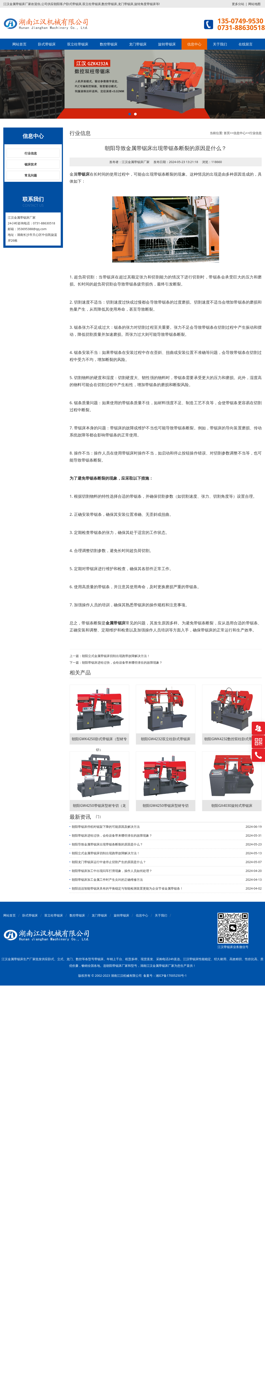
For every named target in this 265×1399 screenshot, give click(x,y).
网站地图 (254, 4)
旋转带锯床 (167, 44)
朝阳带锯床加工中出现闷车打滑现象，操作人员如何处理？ (112, 871)
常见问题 (31, 175)
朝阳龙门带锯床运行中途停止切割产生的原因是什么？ (109, 862)
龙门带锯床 (138, 44)
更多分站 (238, 4)
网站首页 (19, 44)
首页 (227, 133)
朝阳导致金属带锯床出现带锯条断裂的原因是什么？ (107, 844)
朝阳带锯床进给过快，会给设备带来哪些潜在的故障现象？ (122, 662)
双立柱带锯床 (77, 44)
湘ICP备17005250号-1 (171, 975)
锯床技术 (31, 164)
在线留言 (245, 44)
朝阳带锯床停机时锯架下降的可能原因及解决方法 (106, 826)
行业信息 (31, 153)
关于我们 (220, 44)
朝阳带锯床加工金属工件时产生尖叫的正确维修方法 (107, 879)
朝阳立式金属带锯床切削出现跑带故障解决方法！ (116, 656)
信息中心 (194, 44)
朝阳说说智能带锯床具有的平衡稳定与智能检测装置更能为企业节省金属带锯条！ (127, 888)
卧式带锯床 (47, 44)
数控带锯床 (108, 44)
